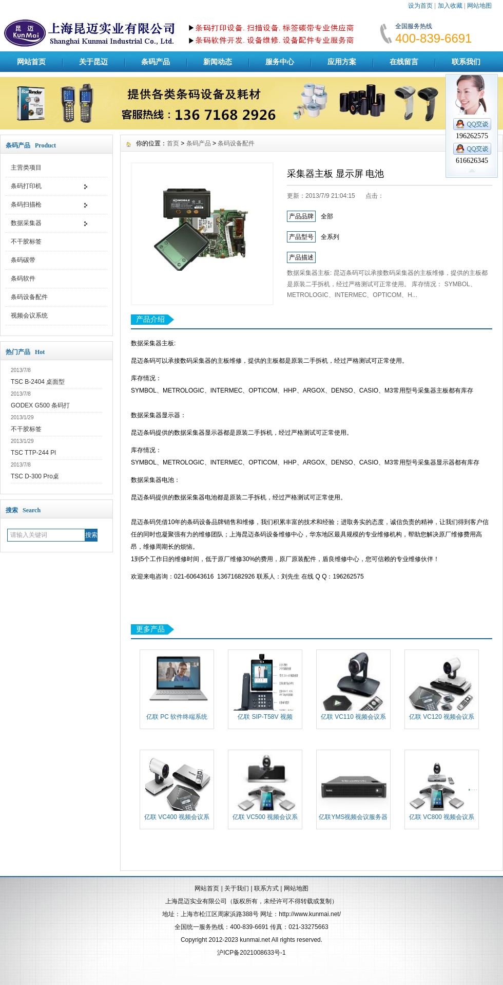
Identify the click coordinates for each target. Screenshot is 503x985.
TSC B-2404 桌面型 (38, 381)
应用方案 (341, 62)
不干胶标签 (26, 241)
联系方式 (266, 888)
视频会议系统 (29, 315)
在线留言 (404, 62)
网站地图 (479, 5)
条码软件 (23, 278)
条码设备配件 (29, 297)
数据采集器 (26, 223)
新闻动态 (217, 62)
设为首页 (420, 5)
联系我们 (466, 62)
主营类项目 (26, 167)
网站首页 (31, 62)
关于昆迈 (93, 62)
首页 (173, 143)
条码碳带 (23, 260)
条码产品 (155, 62)
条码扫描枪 (26, 204)
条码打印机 (26, 186)
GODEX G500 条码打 (40, 405)
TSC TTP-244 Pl (33, 452)
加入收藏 (450, 5)
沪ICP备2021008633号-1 (251, 952)
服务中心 (279, 62)
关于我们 (236, 888)
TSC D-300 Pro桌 (35, 476)
